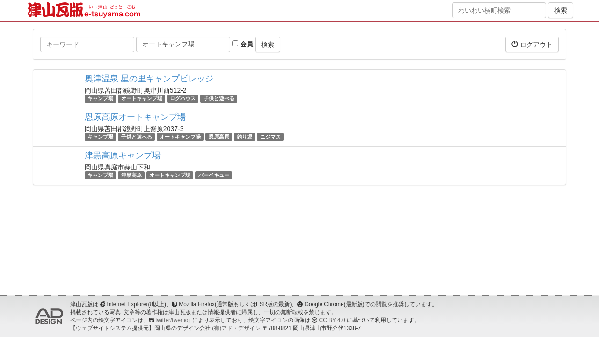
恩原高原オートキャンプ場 (135, 117)
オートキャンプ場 (141, 98)
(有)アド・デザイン (236, 328)
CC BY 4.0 (332, 320)
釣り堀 (244, 136)
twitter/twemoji (172, 320)
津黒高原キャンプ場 (123, 155)
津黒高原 (131, 175)
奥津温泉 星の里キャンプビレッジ (149, 78)
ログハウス (183, 98)
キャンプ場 (100, 98)
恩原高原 (219, 136)
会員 (242, 44)
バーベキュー (213, 175)
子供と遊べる (219, 98)
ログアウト (532, 44)
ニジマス (270, 136)
